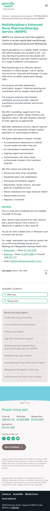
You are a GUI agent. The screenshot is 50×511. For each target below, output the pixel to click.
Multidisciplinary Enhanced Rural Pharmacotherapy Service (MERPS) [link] (21, 347)
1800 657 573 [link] (10, 257)
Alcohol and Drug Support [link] (21, 16)
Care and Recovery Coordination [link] (20, 324)
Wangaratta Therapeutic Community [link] (22, 369)
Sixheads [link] (15, 508)
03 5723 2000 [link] (30, 250)
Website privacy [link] (31, 494)
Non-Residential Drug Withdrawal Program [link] (25, 362)
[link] (8, 5)
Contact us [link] (6, 494)
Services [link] (5, 16)
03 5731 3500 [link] (8, 427)
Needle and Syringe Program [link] (18, 355)
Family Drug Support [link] (14, 331)
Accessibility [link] (18, 494)
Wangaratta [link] (9, 250)
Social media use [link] (9, 498)
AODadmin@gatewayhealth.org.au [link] (25, 261)
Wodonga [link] (8, 254)
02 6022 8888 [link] (27, 254)
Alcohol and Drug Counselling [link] (18, 317)
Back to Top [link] (25, 402)
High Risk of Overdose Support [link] (19, 338)
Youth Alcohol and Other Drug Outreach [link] (23, 376)
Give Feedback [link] (14, 447)
